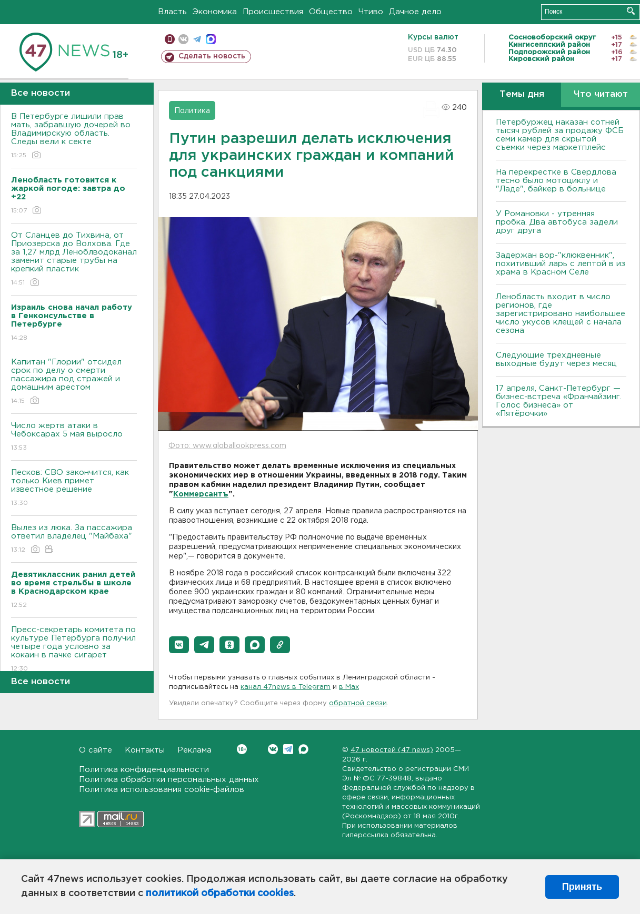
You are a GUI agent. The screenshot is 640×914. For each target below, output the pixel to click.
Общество (331, 11)
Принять (582, 886)
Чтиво (370, 11)
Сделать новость (211, 56)
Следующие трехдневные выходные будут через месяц (556, 359)
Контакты (145, 750)
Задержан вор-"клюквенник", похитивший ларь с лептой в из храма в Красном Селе (560, 264)
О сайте (95, 750)
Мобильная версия (170, 39)
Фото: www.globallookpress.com (227, 446)
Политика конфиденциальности (144, 769)
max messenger (211, 39)
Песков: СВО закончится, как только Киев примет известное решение (74, 488)
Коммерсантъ (200, 494)
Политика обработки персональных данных (169, 779)
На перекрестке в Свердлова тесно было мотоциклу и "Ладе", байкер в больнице (556, 180)
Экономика (215, 11)
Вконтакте (242, 749)
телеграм (197, 39)
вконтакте (183, 39)
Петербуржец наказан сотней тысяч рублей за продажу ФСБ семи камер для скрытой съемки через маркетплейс (560, 135)
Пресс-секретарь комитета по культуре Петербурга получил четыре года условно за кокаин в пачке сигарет (74, 649)
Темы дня (521, 94)
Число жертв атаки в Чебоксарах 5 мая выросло (74, 437)
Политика (192, 111)
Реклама (194, 750)
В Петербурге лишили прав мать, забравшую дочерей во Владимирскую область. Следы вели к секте (74, 136)
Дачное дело (415, 11)
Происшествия (273, 11)
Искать (631, 11)
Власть (172, 11)
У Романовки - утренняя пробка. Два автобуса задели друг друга (557, 222)
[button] (179, 644)
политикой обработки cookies (220, 893)
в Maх (349, 687)
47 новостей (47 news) (392, 750)
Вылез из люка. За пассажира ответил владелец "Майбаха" (74, 539)
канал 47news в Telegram (286, 687)
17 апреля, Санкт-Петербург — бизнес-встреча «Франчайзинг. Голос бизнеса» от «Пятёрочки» (559, 401)
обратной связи (358, 703)
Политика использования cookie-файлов (161, 789)
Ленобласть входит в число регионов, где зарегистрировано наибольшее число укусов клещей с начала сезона (560, 313)
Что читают (601, 94)
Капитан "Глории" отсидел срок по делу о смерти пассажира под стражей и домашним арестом (74, 382)
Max (303, 749)
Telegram (288, 749)
